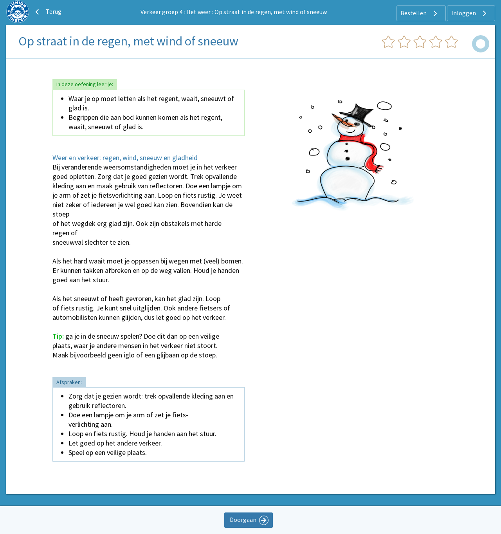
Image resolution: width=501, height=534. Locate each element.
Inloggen (469, 13)
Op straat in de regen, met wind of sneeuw (270, 12)
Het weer (198, 12)
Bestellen (419, 13)
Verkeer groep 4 (161, 12)
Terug (47, 11)
